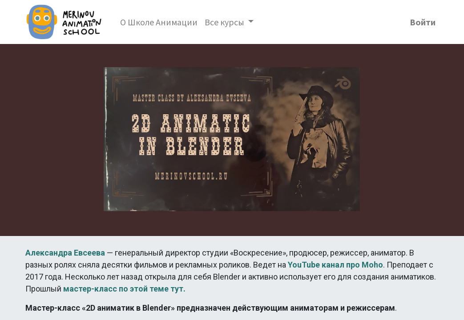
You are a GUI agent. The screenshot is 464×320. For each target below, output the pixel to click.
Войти (423, 22)
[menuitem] (159, 22)
